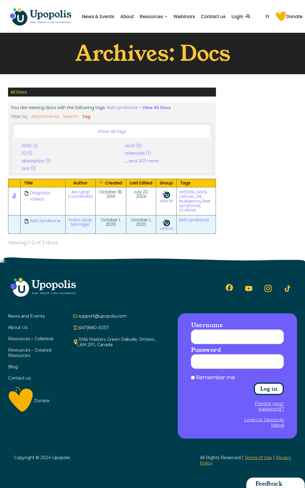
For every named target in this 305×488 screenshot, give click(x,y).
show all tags (112, 131)
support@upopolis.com (102, 316)
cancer (186, 196)
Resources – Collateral (30, 338)
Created (113, 183)
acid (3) (133, 146)
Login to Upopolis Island (264, 422)
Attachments (45, 116)
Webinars (184, 16)
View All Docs (156, 108)
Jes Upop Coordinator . (80, 196)
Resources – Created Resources (29, 352)
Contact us (213, 16)
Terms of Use (258, 457)
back (201, 192)
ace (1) (28, 168)
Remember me (215, 377)
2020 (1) (29, 146)
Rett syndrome (122, 108)
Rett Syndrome (45, 221)
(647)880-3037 (93, 327)
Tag (86, 116)
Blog (13, 366)
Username (206, 325)
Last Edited (141, 183)
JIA (198, 196)
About (127, 16)
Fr (267, 16)
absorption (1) (36, 161)
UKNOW (166, 196)
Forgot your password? (269, 406)
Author (80, 183)
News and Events (26, 316)
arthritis (186, 192)
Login (237, 16)
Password (206, 349)
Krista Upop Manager (80, 222)
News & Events (98, 16)
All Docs (18, 92)
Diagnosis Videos (40, 196)
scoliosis (187, 210)
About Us (17, 327)
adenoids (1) (138, 153)
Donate (294, 16)
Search (70, 116)
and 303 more (144, 161)
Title (28, 183)
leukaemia (190, 201)
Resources (151, 16)
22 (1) (26, 153)
